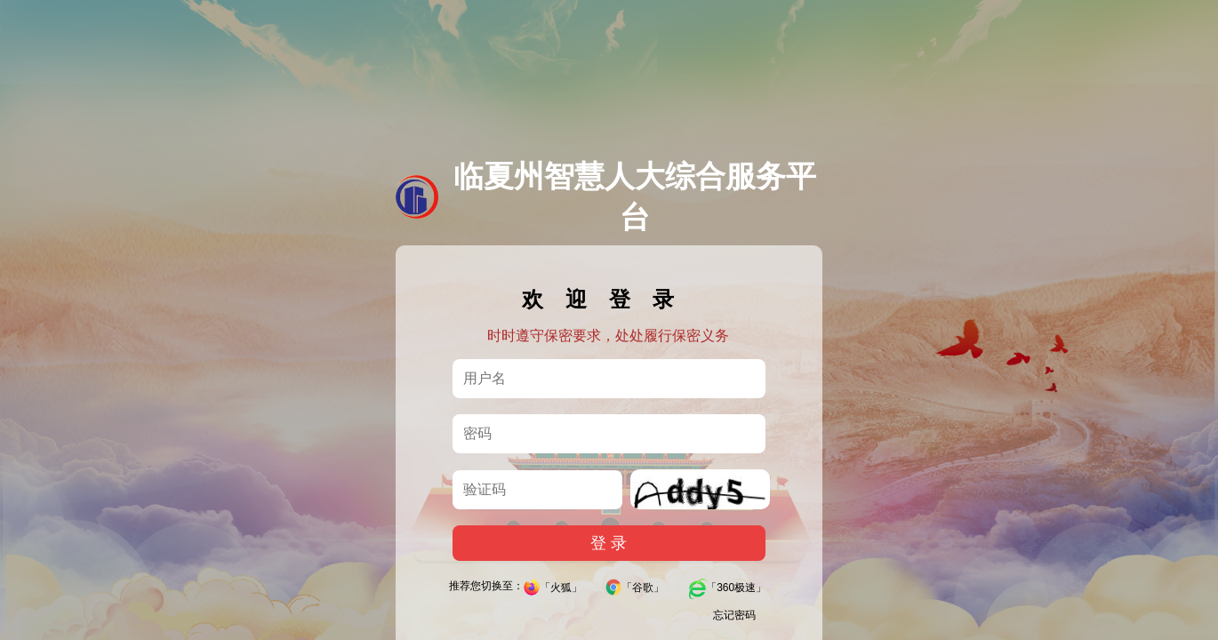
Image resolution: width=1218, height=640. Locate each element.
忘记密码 (734, 625)
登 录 (608, 553)
